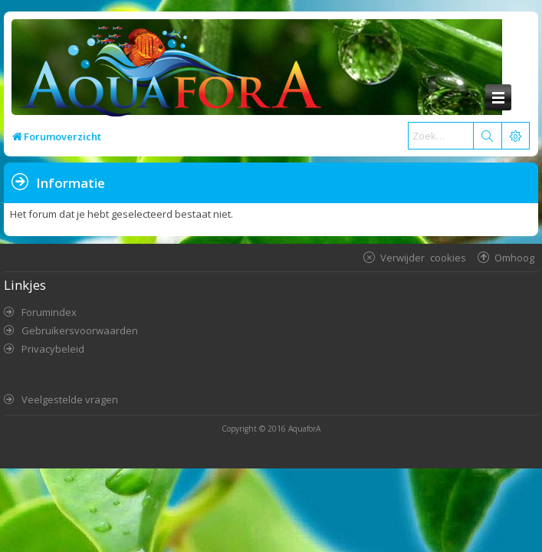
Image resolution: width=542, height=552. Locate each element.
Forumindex (49, 312)
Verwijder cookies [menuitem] (423, 257)
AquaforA (304, 428)
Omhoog (514, 257)
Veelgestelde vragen (69, 399)
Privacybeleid (52, 349)
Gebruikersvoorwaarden (79, 330)
